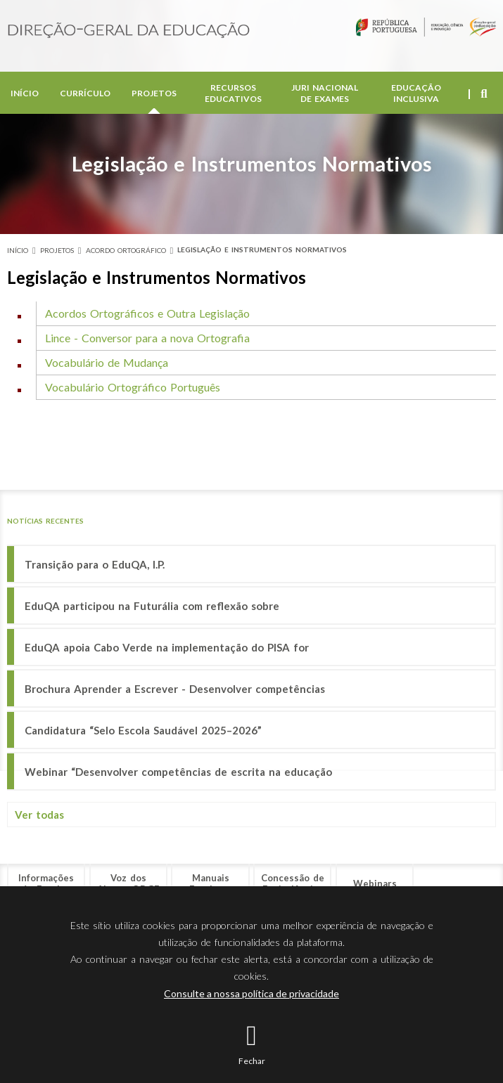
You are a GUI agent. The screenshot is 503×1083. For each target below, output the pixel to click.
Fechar (251, 1061)
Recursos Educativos (233, 96)
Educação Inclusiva (416, 96)
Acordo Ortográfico (126, 250)
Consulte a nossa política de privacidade (251, 993)
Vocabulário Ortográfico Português (132, 387)
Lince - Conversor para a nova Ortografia (147, 337)
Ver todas (39, 814)
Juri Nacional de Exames (324, 96)
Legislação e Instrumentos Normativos (262, 249)
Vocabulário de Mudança (106, 362)
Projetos (154, 96)
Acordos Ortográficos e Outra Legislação (147, 313)
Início (25, 96)
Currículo (85, 96)
